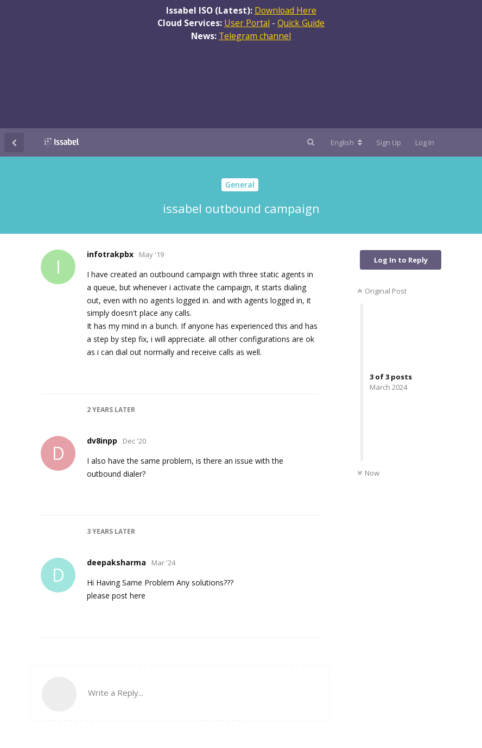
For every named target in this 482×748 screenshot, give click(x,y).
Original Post (382, 291)
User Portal (247, 23)
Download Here (285, 10)
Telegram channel (255, 36)
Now (368, 473)
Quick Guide (301, 23)
